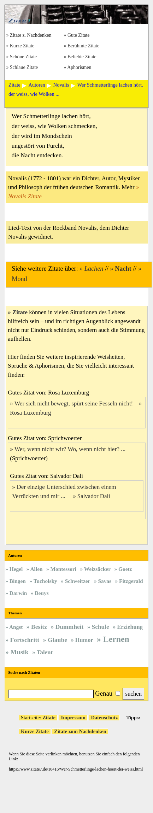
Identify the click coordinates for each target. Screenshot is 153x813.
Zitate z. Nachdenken (31, 35)
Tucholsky (45, 581)
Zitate (20, 312)
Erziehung (130, 627)
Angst (16, 627)
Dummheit (69, 626)
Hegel (16, 569)
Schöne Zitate (23, 57)
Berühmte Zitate (83, 46)
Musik (19, 652)
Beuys (41, 593)
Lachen (94, 268)
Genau (103, 693)
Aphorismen (79, 67)
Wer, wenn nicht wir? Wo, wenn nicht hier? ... (70, 449)
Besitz (39, 626)
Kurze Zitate (22, 46)
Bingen (18, 581)
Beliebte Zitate (81, 57)
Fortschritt (25, 639)
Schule (100, 627)
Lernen (116, 639)
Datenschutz (104, 717)
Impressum (73, 717)
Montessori (64, 569)
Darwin (18, 593)
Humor (84, 640)
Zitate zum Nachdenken (80, 731)
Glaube (57, 639)
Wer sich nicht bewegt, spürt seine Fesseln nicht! (73, 403)
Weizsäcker (97, 569)
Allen (36, 569)
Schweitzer (77, 581)
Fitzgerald (131, 581)
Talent (45, 652)
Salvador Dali (93, 496)
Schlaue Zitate (24, 67)
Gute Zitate (78, 35)
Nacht (123, 268)
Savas (104, 581)
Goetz (125, 569)
